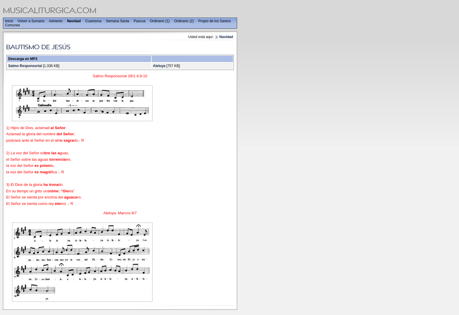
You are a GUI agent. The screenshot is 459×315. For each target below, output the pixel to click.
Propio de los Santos (214, 21)
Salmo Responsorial (25, 66)
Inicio (9, 21)
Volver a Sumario (31, 21)
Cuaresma (93, 21)
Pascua (139, 21)
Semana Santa (117, 21)
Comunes (12, 25)
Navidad (74, 21)
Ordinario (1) (159, 21)
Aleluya (159, 66)
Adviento (56, 21)
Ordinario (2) (184, 21)
